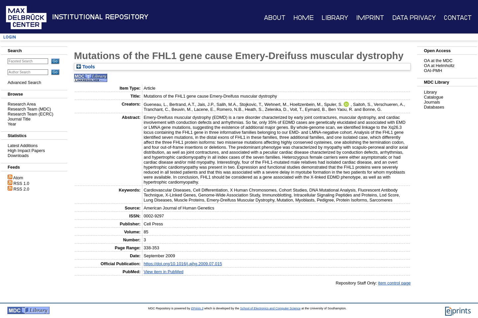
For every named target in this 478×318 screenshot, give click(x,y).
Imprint (370, 18)
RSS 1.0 (22, 183)
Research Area (22, 104)
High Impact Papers (26, 150)
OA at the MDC (438, 60)
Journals (432, 102)
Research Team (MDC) (29, 109)
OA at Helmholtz (439, 65)
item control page (394, 282)
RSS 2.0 (22, 189)
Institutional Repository (100, 17)
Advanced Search (24, 82)
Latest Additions (23, 145)
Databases (434, 107)
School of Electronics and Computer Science (270, 308)
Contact (458, 18)
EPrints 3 (197, 308)
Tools (85, 66)
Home (303, 18)
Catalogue (433, 97)
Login (9, 37)
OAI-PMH (433, 70)
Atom (18, 177)
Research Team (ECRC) (30, 114)
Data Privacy (414, 18)
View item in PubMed (164, 271)
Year (12, 123)
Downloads (18, 155)
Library (335, 18)
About (274, 18)
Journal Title (19, 119)
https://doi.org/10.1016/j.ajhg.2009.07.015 (183, 263)
